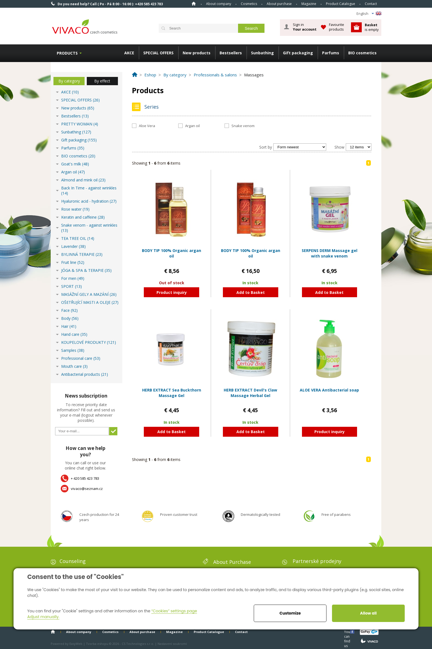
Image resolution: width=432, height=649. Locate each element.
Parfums (330, 52)
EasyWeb (75, 644)
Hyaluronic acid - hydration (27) (89, 201)
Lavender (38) (73, 246)
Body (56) (70, 318)
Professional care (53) (80, 358)
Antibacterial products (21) (84, 374)
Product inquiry (171, 292)
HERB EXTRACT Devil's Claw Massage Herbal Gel (250, 392)
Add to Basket (250, 292)
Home (193, 4)
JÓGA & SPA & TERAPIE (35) (86, 270)
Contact (371, 3)
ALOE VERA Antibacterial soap (329, 390)
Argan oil (192, 125)
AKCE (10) (70, 92)
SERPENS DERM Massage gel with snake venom (329, 253)
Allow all (368, 613)
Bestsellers (231, 52)
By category (69, 81)
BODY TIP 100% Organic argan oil (171, 253)
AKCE (129, 52)
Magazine (308, 3)
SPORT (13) (71, 286)
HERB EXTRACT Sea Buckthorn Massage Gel (171, 392)
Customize (290, 613)
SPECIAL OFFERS (158, 52)
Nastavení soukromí (172, 644)
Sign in (305, 27)
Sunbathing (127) (76, 132)
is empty (372, 27)
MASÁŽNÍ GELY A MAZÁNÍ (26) (89, 294)
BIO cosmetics (362, 52)
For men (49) (72, 278)
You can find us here (347, 631)
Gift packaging (298, 52)
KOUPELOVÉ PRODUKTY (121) (88, 342)
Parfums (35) (72, 148)
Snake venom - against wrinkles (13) (89, 227)
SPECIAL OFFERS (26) (80, 100)
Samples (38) (72, 350)
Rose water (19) (75, 209)
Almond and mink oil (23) (83, 180)
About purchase (279, 3)
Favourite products (336, 26)
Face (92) (69, 310)
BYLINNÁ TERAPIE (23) (81, 254)
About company (218, 3)
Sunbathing (262, 52)
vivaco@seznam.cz (87, 488)
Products (67, 53)
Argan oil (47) (73, 172)
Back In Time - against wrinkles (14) (89, 190)
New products (196, 52)
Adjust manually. (43, 617)
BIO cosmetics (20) (78, 156)
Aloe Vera (147, 125)
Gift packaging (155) (79, 140)
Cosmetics (249, 3)
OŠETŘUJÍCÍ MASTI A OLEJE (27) (89, 302)
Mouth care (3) (74, 366)
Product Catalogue (340, 3)
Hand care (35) (74, 334)
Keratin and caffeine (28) (83, 217)
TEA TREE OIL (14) (77, 238)
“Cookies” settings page (174, 611)
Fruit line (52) (72, 262)
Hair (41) (68, 326)
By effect (102, 81)
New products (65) (77, 108)
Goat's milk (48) (75, 164)
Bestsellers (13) (75, 116)
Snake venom (243, 125)
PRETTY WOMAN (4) (79, 124)
